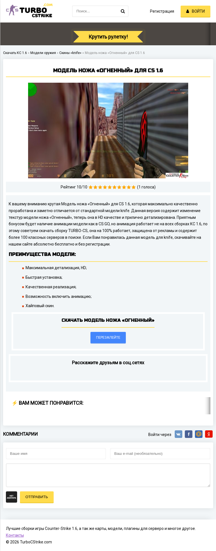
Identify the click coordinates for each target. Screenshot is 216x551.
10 (133, 187)
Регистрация (162, 11)
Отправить (37, 497)
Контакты (15, 535)
